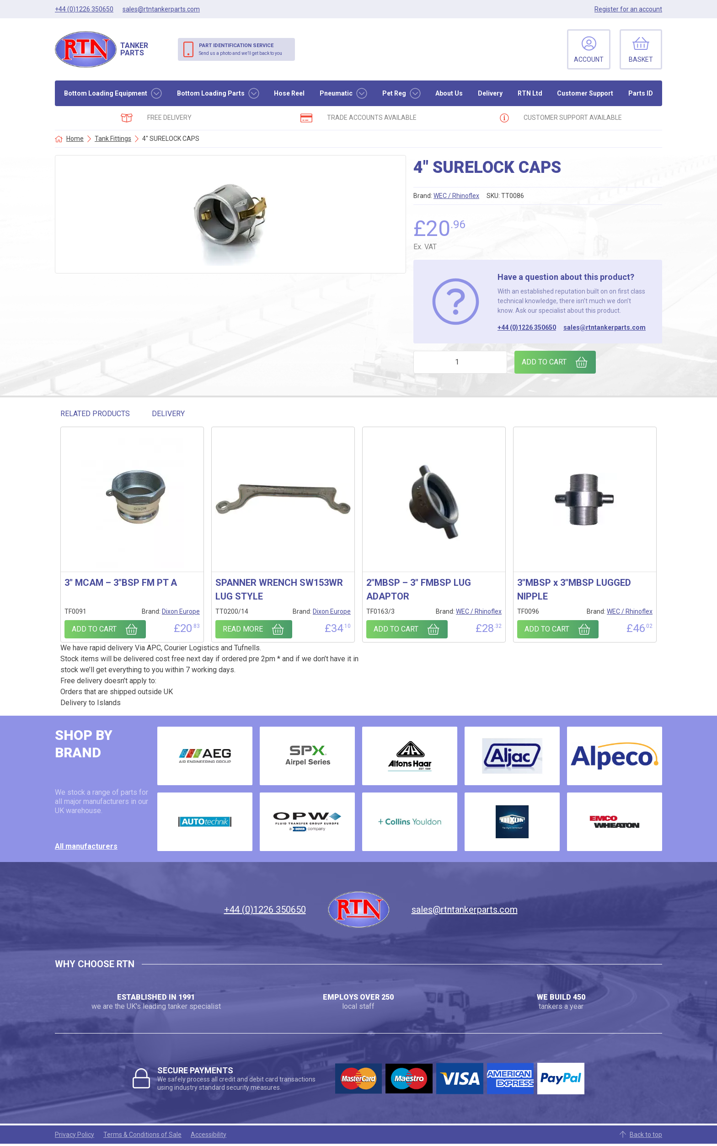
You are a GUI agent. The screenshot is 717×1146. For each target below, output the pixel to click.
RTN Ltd (530, 93)
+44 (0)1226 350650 (527, 327)
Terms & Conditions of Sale (142, 1134)
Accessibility (208, 1134)
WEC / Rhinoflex (456, 195)
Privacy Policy (74, 1134)
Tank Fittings (113, 138)
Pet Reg (394, 93)
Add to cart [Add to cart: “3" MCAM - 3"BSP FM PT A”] (94, 629)
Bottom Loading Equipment (105, 93)
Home (75, 138)
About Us (449, 93)
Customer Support (585, 93)
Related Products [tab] (95, 413)
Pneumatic (336, 93)
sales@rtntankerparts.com (604, 327)
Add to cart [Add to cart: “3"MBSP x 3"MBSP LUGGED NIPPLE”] (546, 629)
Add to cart (544, 362)
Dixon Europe (181, 611)
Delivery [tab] (168, 413)
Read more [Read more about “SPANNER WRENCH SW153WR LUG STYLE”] (243, 629)
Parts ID (640, 93)
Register (628, 9)
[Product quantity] (460, 362)
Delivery (490, 93)
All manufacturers (86, 846)
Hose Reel (289, 93)
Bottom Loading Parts (211, 93)
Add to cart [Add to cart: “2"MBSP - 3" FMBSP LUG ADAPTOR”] (396, 629)
